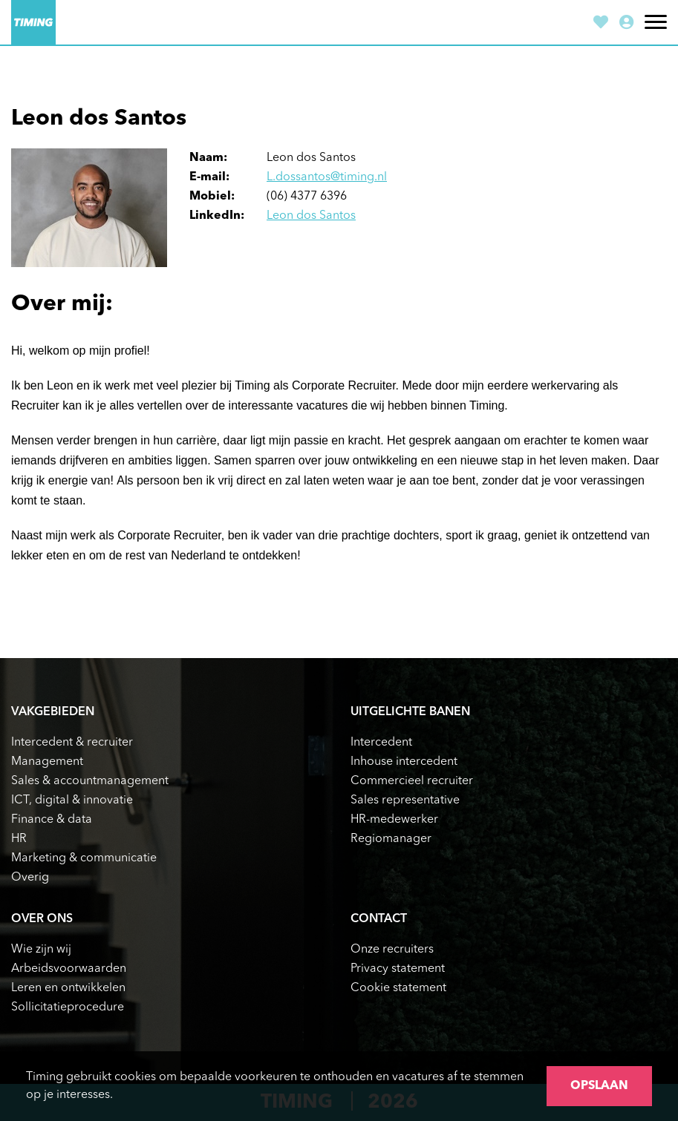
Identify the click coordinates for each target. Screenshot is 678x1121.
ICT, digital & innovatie (72, 800)
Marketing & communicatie (84, 858)
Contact (379, 919)
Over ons (42, 919)
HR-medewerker (394, 820)
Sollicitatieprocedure (67, 1007)
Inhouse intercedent (404, 762)
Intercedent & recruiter (72, 743)
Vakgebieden (52, 712)
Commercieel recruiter (412, 781)
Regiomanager (391, 839)
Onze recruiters (392, 950)
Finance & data (51, 820)
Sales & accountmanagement (90, 781)
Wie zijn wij (41, 950)
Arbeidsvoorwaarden (68, 969)
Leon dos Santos (311, 216)
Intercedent (381, 743)
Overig (30, 878)
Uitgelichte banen (410, 712)
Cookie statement (398, 988)
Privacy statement (398, 969)
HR (19, 839)
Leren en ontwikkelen (68, 988)
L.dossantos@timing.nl (327, 177)
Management (47, 762)
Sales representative (405, 800)
